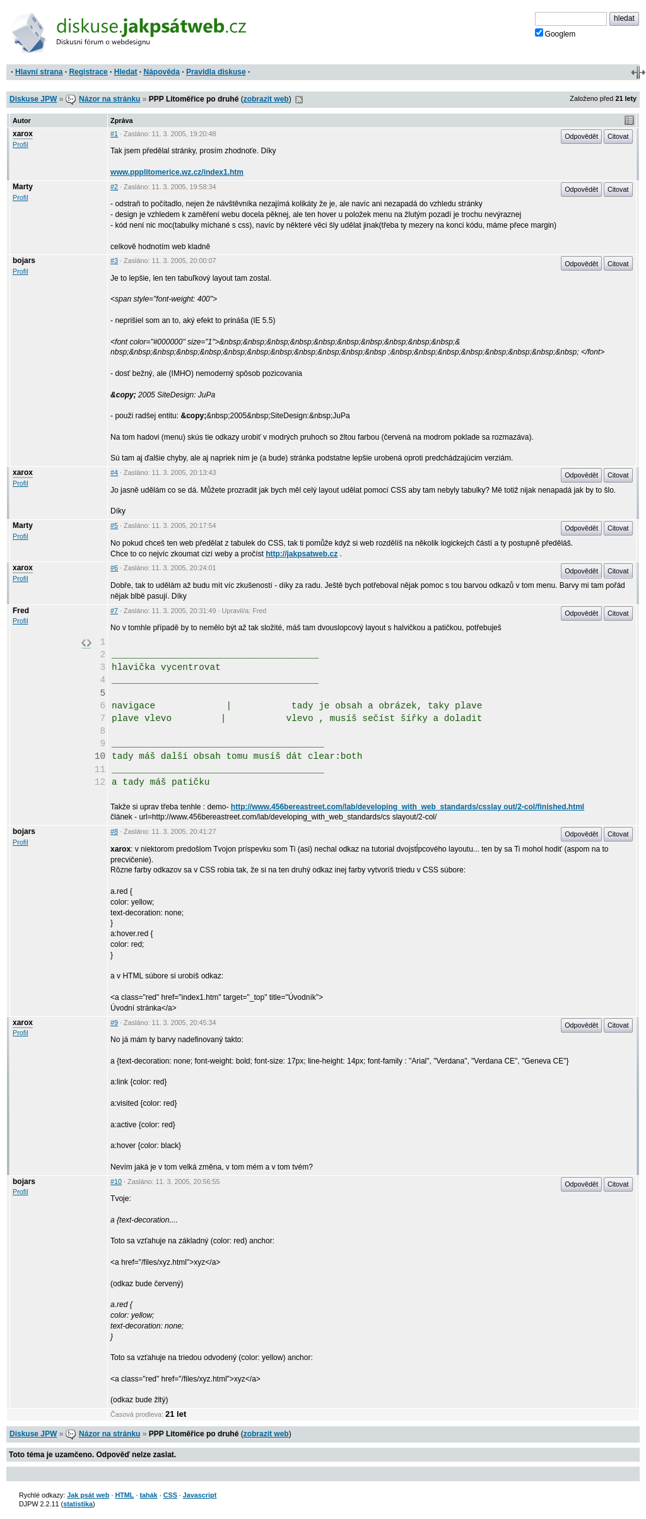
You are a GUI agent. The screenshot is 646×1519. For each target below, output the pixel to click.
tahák (148, 1495)
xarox (23, 133)
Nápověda (162, 71)
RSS (299, 99)
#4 (114, 472)
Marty (23, 186)
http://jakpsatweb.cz (302, 553)
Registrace (88, 71)
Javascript (199, 1495)
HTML (124, 1495)
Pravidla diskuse (216, 71)
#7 (114, 610)
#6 (114, 568)
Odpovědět (581, 136)
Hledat (126, 71)
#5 (114, 525)
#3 (114, 260)
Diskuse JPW (33, 99)
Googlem (555, 33)
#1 (114, 134)
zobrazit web (266, 99)
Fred (21, 610)
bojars (24, 260)
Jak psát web (88, 1495)
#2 (114, 187)
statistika (78, 1504)
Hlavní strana (38, 71)
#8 (114, 831)
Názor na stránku (109, 99)
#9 (114, 1022)
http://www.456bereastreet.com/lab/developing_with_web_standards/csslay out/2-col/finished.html (407, 806)
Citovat (618, 136)
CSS (170, 1495)
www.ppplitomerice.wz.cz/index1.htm (177, 172)
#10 (116, 1181)
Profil (20, 144)
